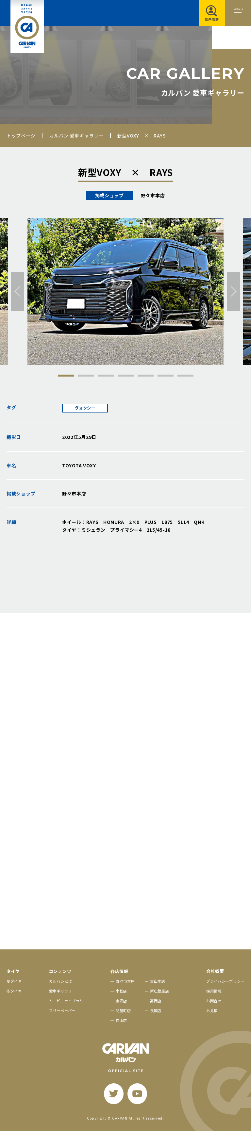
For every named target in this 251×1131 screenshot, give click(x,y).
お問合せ (214, 1000)
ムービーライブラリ (66, 1000)
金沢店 (121, 1000)
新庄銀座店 (159, 991)
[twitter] (114, 1093)
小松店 (121, 991)
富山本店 (157, 981)
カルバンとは (60, 981)
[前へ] (17, 291)
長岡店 (155, 1010)
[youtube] (137, 1093)
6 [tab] (166, 376)
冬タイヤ (14, 991)
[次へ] (233, 291)
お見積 (212, 1010)
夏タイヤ (14, 981)
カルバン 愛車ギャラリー (76, 135)
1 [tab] (66, 376)
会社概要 (215, 971)
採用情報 (214, 991)
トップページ (21, 135)
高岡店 (155, 1000)
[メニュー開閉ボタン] (238, 13)
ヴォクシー (85, 408)
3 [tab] (106, 376)
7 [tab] (185, 376)
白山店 (121, 1020)
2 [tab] (86, 376)
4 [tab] (126, 376)
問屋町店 (123, 1010)
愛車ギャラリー (62, 991)
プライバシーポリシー (225, 981)
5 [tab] (146, 376)
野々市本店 (125, 981)
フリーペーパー (62, 1010)
